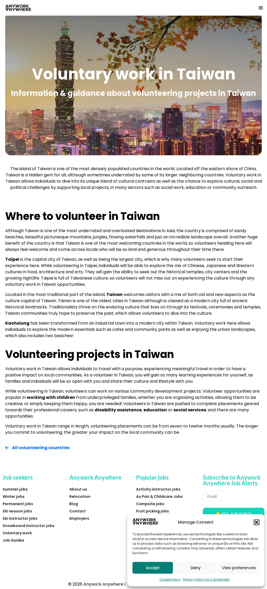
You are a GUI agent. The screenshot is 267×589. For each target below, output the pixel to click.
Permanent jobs (18, 503)
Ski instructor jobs (20, 518)
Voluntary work (17, 533)
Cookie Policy (170, 579)
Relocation (79, 496)
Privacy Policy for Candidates (206, 579)
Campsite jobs (150, 503)
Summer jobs (15, 489)
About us (78, 489)
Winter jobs (14, 496)
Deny (196, 568)
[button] (256, 522)
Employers (79, 518)
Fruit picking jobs (152, 511)
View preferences (239, 568)
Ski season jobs (17, 511)
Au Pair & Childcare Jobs (159, 496)
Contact (77, 511)
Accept (153, 568)
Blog (73, 503)
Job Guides (13, 540)
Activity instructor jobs (158, 489)
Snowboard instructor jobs (28, 525)
